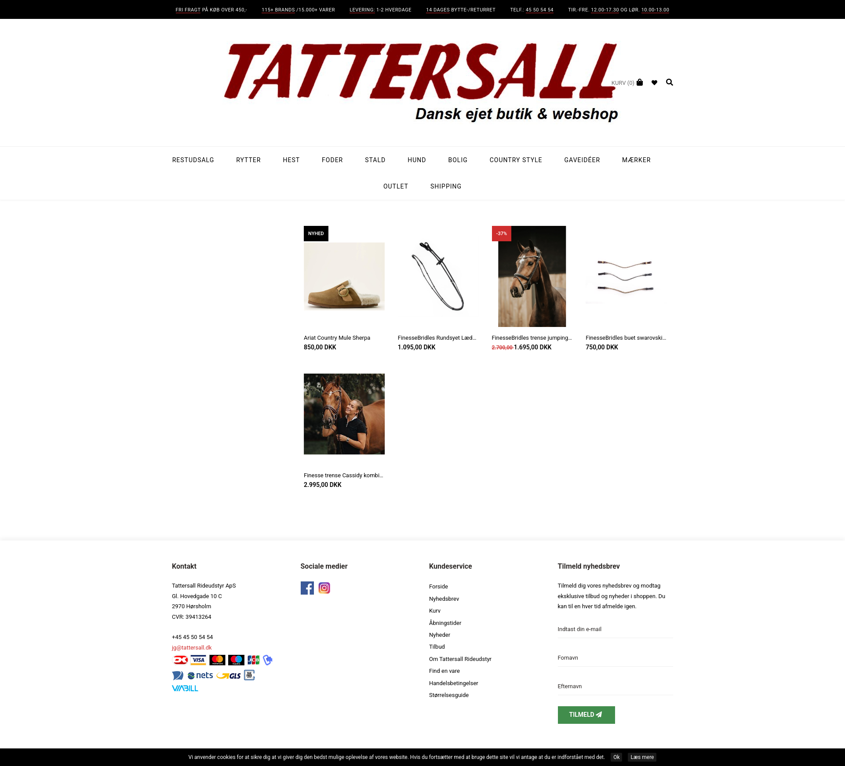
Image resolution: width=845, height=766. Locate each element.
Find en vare (444, 671)
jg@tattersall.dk (192, 647)
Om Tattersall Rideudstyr (460, 659)
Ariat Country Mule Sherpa (337, 337)
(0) (623, 83)
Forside (438, 586)
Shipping (446, 186)
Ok (616, 757)
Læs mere (642, 757)
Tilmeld (586, 714)
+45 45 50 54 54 (192, 637)
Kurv (435, 610)
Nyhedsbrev (444, 598)
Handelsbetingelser (453, 683)
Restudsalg (193, 159)
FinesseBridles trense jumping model (532, 337)
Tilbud (437, 646)
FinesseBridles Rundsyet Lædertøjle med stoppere (438, 337)
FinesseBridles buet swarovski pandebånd (626, 337)
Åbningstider (445, 623)
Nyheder (439, 635)
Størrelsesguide (449, 695)
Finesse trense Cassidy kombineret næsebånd (344, 475)
